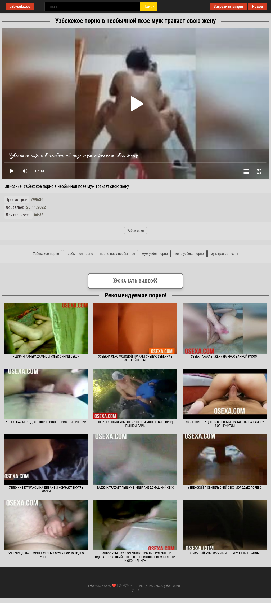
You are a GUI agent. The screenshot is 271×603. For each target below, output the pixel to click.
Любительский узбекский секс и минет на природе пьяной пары (135, 424)
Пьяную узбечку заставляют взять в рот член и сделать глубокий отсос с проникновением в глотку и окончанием (135, 557)
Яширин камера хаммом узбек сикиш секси (46, 356)
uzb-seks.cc (20, 6)
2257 (135, 590)
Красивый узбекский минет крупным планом (224, 553)
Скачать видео (135, 280)
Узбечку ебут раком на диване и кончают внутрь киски (46, 489)
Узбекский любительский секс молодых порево (224, 487)
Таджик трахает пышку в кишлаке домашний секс (135, 487)
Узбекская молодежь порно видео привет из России (46, 422)
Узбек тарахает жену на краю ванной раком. (224, 356)
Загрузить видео (228, 6)
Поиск (148, 6)
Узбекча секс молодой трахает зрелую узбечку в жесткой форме (135, 358)
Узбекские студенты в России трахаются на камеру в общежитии (224, 424)
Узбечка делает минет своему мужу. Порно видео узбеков (46, 555)
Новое (257, 6)
